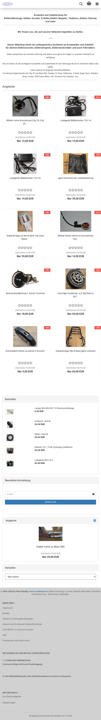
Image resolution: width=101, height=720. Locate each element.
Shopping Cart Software (39, 716)
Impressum (7, 608)
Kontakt (5, 613)
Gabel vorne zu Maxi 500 (50, 546)
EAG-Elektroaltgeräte (11, 696)
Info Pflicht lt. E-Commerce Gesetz (17, 629)
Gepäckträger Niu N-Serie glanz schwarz (76, 351)
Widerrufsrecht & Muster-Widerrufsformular (22, 624)
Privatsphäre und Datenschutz (16, 640)
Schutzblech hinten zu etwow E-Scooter (25, 351)
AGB (4, 635)
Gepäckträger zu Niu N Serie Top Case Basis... (25, 237)
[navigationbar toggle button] (97, 4)
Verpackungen (9, 702)
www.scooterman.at (38, 591)
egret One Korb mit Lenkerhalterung (75, 178)
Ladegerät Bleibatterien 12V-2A (25, 178)
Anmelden (50, 502)
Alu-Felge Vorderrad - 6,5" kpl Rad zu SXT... (75, 295)
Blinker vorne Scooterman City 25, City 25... (25, 122)
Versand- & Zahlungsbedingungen (17, 619)
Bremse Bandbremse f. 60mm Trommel (25, 293)
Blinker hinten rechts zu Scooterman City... (75, 237)
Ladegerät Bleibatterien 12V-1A (75, 120)
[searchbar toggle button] (81, 4)
